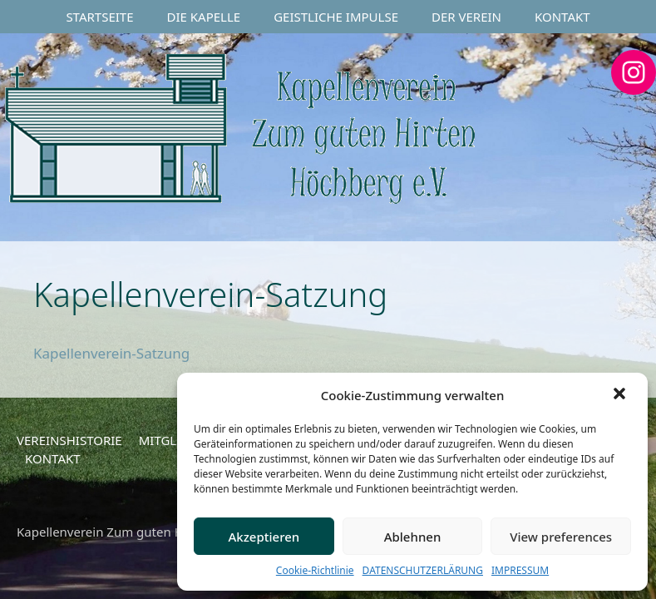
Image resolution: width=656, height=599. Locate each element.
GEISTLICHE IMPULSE (336, 16)
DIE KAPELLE (204, 16)
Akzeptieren (263, 536)
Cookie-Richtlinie (315, 570)
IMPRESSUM (520, 570)
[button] (621, 395)
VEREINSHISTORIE (69, 440)
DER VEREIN (466, 16)
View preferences (561, 536)
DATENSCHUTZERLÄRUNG (423, 570)
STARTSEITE (99, 16)
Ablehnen (412, 536)
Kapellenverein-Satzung (111, 353)
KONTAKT (562, 16)
